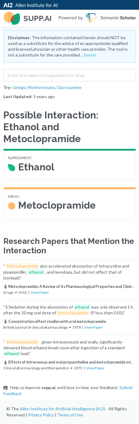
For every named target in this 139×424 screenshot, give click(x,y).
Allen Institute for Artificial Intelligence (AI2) (62, 408)
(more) (90, 54)
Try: (7, 87)
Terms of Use (70, 414)
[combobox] (69, 74)
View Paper (39, 292)
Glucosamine (69, 87)
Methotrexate (41, 87)
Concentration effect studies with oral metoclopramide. (55, 321)
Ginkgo (19, 87)
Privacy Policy (41, 414)
